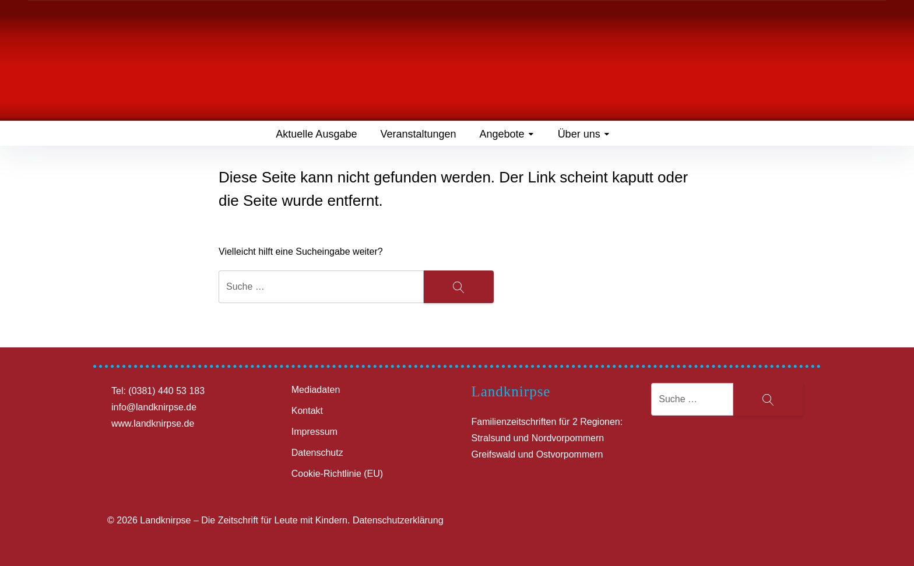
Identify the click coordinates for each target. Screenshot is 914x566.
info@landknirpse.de (153, 407)
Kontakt (307, 411)
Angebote (507, 134)
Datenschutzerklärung (398, 520)
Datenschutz (317, 453)
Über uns (584, 134)
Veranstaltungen (418, 134)
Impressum (314, 432)
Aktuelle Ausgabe (316, 134)
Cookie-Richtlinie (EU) (337, 474)
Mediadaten (315, 390)
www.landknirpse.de (152, 423)
